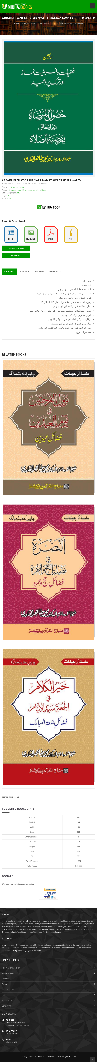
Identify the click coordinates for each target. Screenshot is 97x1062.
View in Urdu (16, 255)
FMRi (4, 995)
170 (78, 842)
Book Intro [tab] (25, 272)
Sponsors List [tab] (56, 272)
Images (32, 847)
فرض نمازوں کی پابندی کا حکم (75, 297)
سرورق (87, 280)
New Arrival (11, 797)
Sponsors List (7, 1001)
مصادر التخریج (83, 332)
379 (78, 856)
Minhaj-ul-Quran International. (49, 1056)
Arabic (32, 827)
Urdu (32, 832)
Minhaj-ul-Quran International (13, 973)
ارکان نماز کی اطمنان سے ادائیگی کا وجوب (68, 319)
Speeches (5, 979)
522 (78, 832)
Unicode (32, 842)
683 (78, 817)
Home (16, 23)
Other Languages (32, 837)
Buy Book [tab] (40, 272)
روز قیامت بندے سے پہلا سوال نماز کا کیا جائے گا (66, 302)
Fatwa (4, 984)
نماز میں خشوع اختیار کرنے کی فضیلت (71, 323)
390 (78, 847)
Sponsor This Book (16, 248)
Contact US (6, 1006)
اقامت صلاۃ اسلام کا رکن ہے (74, 289)
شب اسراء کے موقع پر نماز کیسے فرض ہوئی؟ (64, 293)
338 (78, 851)
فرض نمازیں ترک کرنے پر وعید (75, 315)
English (32, 822)
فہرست (86, 285)
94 (79, 822)
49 (79, 827)
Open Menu (92, 5)
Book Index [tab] (9, 272)
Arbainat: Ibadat (28, 23)
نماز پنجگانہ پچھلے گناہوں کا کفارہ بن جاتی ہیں (60, 310)
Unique (32, 817)
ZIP (32, 856)
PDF (32, 851)
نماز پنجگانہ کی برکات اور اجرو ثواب (71, 306)
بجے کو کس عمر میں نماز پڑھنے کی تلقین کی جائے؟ (64, 328)
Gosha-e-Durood (8, 990)
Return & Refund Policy (11, 968)
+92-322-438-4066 (12, 1034)
